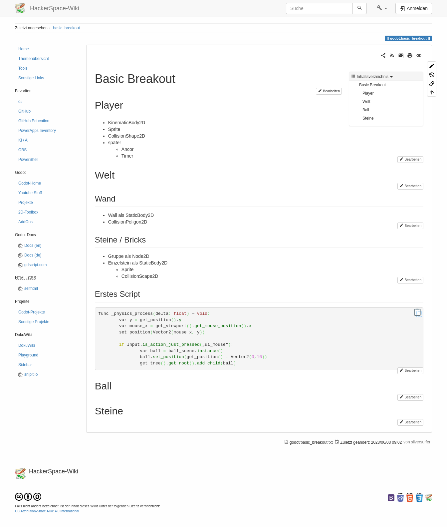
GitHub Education (33, 121)
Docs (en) (33, 245)
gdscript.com (35, 265)
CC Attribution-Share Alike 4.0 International (47, 511)
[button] (382, 8)
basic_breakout (66, 28)
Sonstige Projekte (33, 321)
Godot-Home (29, 183)
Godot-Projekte (31, 312)
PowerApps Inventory (37, 130)
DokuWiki (26, 345)
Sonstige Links (31, 78)
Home (23, 49)
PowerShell (28, 159)
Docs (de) (33, 255)
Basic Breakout (372, 85)
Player (368, 93)
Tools (23, 68)
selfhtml (31, 288)
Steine (368, 118)
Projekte (25, 202)
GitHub (24, 111)
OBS (22, 150)
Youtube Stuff (30, 193)
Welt (366, 101)
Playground (28, 355)
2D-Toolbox (28, 212)
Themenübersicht (33, 58)
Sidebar (25, 364)
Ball (365, 110)
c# (20, 101)
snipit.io (31, 374)
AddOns (25, 222)
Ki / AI (23, 140)
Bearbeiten (329, 91)
